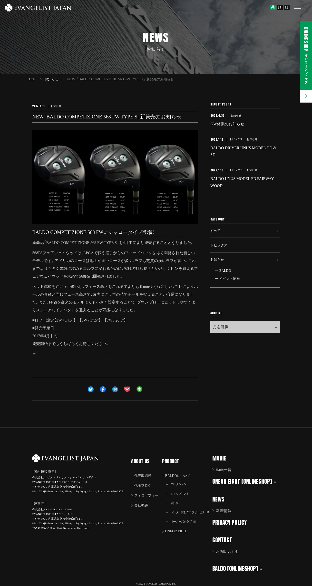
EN (280, 7)
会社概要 (142, 500)
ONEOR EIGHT (179, 528)
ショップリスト (182, 488)
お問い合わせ (231, 550)
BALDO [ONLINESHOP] (240, 567)
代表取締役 (144, 470)
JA (273, 7)
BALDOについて (180, 470)
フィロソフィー (148, 490)
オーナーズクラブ (185, 518)
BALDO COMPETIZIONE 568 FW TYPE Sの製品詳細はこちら (90, 354)
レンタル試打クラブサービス (193, 508)
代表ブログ (144, 480)
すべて (216, 237)
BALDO (225, 283)
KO (287, 7)
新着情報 (227, 510)
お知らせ (218, 271)
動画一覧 (227, 470)
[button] (301, 7)
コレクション (180, 479)
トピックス (220, 254)
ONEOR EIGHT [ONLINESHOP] (247, 481)
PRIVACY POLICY (232, 522)
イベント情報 (229, 291)
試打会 (175, 498)
